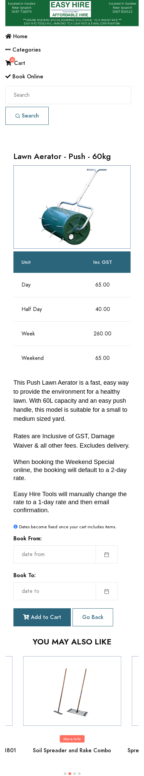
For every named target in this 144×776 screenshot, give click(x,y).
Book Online (24, 76)
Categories (23, 50)
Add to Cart (42, 617)
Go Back (92, 617)
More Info (72, 739)
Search (27, 116)
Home (16, 36)
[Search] (68, 95)
